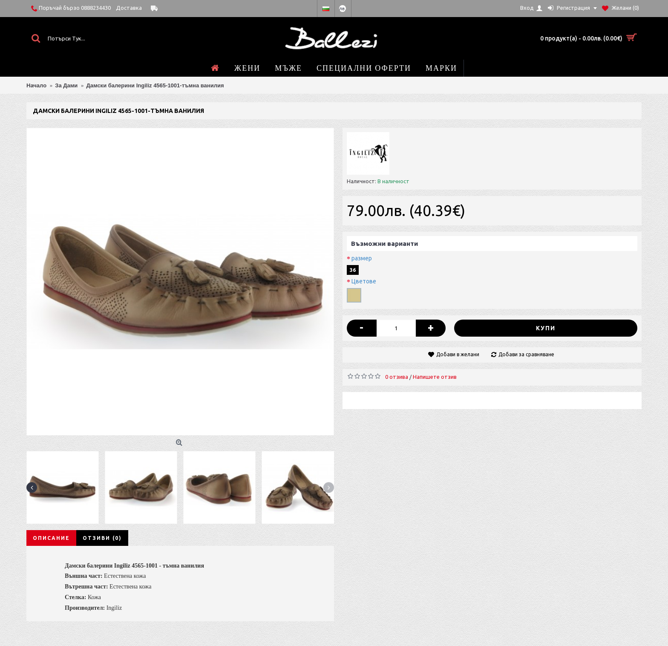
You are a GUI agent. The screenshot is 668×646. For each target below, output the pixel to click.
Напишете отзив (435, 377)
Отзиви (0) (102, 538)
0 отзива (396, 377)
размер (361, 258)
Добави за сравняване (526, 354)
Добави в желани (457, 354)
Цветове (363, 281)
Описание (51, 538)
